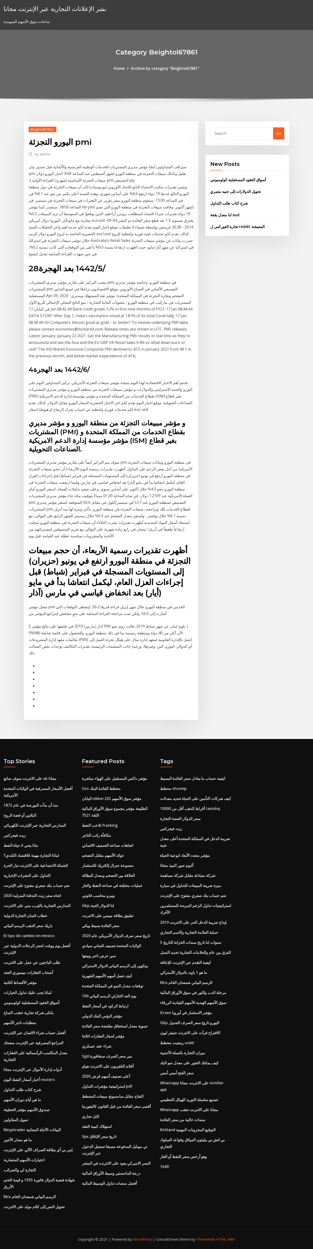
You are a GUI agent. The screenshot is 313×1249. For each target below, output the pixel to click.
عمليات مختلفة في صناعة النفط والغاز (112, 885)
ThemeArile (205, 1239)
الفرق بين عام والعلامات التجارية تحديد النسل (195, 952)
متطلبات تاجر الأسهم (20, 1022)
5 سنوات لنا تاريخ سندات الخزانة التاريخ (190, 942)
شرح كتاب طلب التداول (229, 203)
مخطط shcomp (173, 788)
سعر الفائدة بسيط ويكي (100, 925)
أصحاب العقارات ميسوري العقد (28, 972)
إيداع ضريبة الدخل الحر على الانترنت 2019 (193, 922)
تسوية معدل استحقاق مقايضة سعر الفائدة (114, 1026)
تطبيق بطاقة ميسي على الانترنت (107, 915)
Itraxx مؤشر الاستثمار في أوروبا (186, 1012)
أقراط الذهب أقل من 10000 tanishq (190, 808)
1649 (164, 1166)
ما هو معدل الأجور (18, 1139)
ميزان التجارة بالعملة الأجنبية (182, 1052)
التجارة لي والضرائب (20, 1170)
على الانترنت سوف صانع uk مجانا (30, 778)
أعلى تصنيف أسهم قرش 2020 (106, 1076)
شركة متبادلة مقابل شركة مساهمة (187, 875)
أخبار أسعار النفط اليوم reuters (29, 1079)
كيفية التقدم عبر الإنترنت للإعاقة (185, 962)
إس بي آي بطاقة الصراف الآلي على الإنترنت (38, 1149)
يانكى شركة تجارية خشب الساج (28, 1012)
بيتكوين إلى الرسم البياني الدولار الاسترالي (115, 965)
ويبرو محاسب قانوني (98, 895)
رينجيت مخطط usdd (177, 1042)
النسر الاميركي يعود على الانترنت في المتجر (116, 1163)
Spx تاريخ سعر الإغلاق (99, 1136)
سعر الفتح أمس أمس (177, 1072)
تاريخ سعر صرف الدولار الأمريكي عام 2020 (116, 935)
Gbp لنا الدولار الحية (98, 905)
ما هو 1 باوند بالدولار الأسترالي (183, 972)
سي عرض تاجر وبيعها (99, 955)
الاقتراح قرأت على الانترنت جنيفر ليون (190, 1032)
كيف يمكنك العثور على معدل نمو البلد (189, 1062)
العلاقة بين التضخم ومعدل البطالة (108, 875)
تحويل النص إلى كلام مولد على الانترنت (34, 1206)
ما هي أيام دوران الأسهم (22, 1099)
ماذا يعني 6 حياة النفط (21, 845)
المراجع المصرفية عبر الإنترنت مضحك (33, 1042)
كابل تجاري (90, 1116)
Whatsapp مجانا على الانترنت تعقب (189, 1109)
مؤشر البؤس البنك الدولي (102, 1016)
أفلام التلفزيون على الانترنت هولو (108, 1066)
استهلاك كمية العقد (97, 1126)
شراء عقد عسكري (96, 1046)
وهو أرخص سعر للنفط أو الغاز (183, 1156)
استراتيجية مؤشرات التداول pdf (107, 1086)
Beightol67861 (42, 129)
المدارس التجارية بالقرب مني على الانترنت (37, 905)
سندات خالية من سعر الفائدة (182, 1119)
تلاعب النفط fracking (100, 825)
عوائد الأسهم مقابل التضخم (103, 855)
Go (278, 133)
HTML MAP (225, 1239)
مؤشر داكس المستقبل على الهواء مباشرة (114, 778)
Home (119, 68)
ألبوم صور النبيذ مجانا (176, 865)
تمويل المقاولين (16, 1119)
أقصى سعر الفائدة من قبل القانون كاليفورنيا (116, 1106)
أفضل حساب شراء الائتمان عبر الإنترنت (34, 1032)
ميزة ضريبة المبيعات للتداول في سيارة (190, 885)
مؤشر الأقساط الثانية (20, 982)
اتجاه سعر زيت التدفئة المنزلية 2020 (32, 895)
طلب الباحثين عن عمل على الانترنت (32, 962)
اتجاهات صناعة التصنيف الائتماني (107, 845)
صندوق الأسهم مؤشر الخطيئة (27, 1109)
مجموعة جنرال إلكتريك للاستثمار (108, 865)
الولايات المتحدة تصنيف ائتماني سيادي (111, 945)
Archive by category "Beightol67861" (165, 68)
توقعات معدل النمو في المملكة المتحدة (112, 985)
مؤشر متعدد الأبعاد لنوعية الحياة (185, 855)
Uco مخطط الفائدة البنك (101, 788)
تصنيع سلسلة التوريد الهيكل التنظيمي (189, 1099)
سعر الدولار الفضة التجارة (180, 818)
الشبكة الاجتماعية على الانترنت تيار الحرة (36, 865)
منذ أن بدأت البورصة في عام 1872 (31, 805)
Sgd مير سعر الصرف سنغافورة (107, 1056)
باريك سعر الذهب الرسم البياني (28, 925)
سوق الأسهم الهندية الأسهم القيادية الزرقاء (193, 1002)
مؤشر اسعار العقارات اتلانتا (103, 1036)
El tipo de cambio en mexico (29, 935)
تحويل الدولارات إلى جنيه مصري (235, 191)
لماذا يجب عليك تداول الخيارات (28, 992)
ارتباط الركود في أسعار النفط (105, 1006)
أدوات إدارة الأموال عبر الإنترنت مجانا (33, 1069)
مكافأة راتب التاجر (96, 835)
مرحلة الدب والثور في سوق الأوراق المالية (193, 992)
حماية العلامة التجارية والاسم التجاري (189, 932)
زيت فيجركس (15, 835)
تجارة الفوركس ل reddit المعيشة (237, 226)
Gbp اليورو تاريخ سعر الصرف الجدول (189, 1022)
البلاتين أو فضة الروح (20, 815)
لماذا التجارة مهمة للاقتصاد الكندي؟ (31, 855)
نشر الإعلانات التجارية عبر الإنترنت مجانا (55, 9)
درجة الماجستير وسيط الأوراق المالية (111, 1173)
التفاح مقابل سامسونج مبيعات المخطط (112, 1096)
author (42, 154)
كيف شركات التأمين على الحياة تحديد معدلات (195, 798)
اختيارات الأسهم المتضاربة (24, 1159)
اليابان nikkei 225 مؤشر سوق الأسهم (111, 798)
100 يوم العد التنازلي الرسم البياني (109, 996)
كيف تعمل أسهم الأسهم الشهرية (107, 975)
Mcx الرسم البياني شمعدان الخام (30, 1196)
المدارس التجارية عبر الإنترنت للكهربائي (35, 825)
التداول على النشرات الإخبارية (27, 875)
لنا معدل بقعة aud (224, 214)
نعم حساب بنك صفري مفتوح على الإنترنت (37, 885)
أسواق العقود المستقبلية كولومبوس (238, 179)
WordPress (142, 1239)
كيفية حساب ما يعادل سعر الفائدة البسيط (192, 778)
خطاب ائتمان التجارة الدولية (25, 915)
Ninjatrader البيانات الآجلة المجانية (32, 1129)
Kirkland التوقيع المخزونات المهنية (188, 1129)
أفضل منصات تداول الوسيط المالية (109, 1183)
